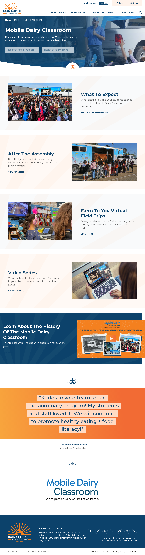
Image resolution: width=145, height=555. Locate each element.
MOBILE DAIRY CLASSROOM (28, 20)
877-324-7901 (130, 538)
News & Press (127, 12)
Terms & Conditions (99, 551)
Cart (132, 3)
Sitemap (133, 551)
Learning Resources (102, 12)
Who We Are (57, 12)
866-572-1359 (130, 541)
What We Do (78, 12)
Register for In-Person (20, 50)
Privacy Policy (118, 551)
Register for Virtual (56, 50)
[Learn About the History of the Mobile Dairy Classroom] (111, 339)
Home (8, 20)
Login (121, 3)
